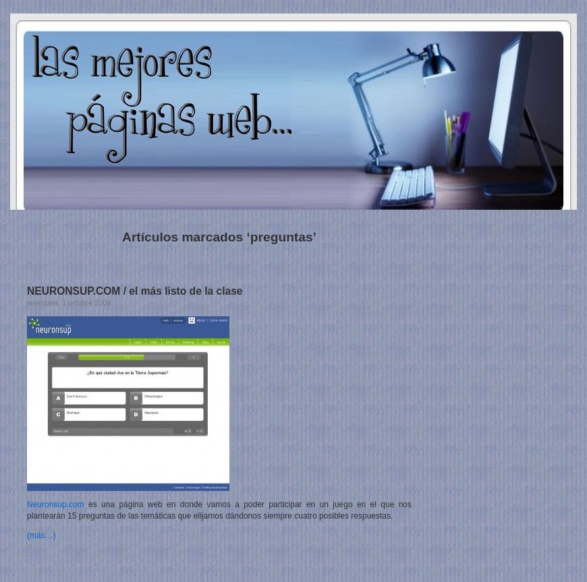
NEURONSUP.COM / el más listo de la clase (135, 291)
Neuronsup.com (55, 504)
